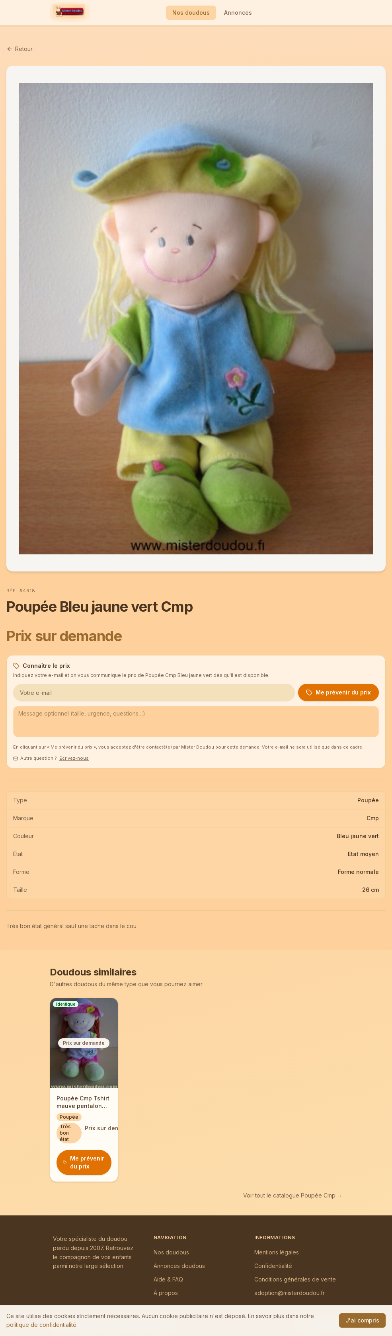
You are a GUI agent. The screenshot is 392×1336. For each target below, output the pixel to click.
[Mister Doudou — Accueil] (69, 12)
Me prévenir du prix (338, 692)
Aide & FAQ (168, 1279)
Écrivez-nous (74, 758)
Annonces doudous (179, 1265)
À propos (166, 1292)
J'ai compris (362, 1320)
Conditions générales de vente (295, 1279)
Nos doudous (191, 12)
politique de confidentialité (41, 1324)
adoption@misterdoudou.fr (289, 1292)
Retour (19, 48)
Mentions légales (276, 1252)
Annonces (238, 12)
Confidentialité (273, 1265)
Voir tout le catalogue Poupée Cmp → (293, 1195)
